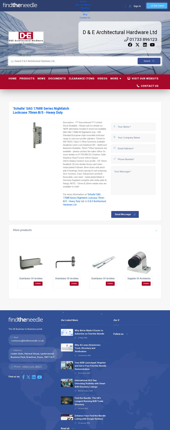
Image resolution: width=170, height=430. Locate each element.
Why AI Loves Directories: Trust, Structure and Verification (88, 348)
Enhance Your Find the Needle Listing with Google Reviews (90, 417)
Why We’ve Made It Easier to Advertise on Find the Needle (89, 332)
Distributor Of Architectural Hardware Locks (114, 278)
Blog (97, 5)
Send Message (125, 214)
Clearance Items (82, 78)
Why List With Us (57, 5)
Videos (102, 78)
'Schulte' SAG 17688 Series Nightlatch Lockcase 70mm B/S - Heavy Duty (83, 198)
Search (149, 61)
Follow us (120, 334)
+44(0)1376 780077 (32, 366)
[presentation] (132, 202)
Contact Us (108, 5)
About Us (87, 5)
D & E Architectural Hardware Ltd (120, 32)
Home (43, 5)
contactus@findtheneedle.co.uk (27, 340)
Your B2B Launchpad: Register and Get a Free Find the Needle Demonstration (90, 365)
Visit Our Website (143, 78)
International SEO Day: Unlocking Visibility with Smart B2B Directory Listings (90, 383)
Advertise (74, 5)
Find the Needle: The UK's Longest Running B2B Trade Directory (89, 401)
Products (27, 78)
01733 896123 (140, 39)
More (114, 78)
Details (38, 283)
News (41, 78)
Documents (57, 78)
